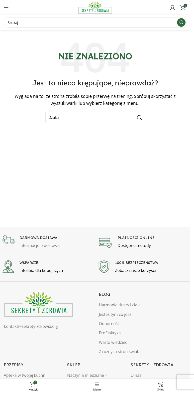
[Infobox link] (47, 242)
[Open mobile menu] (6, 7)
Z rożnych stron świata (119, 351)
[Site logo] (95, 7)
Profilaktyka (110, 333)
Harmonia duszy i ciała (119, 305)
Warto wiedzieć (113, 342)
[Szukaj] (95, 22)
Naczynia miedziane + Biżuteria (87, 378)
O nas (136, 375)
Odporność (109, 323)
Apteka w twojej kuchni (25, 375)
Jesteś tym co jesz (115, 314)
